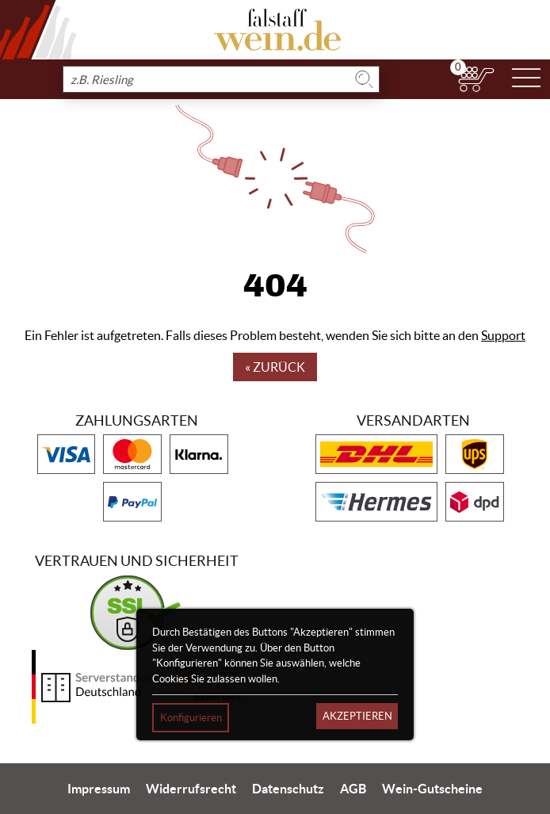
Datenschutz (288, 789)
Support (503, 335)
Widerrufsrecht (191, 789)
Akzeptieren (357, 716)
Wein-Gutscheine (432, 789)
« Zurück (275, 367)
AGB (353, 789)
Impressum (98, 789)
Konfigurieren (191, 718)
